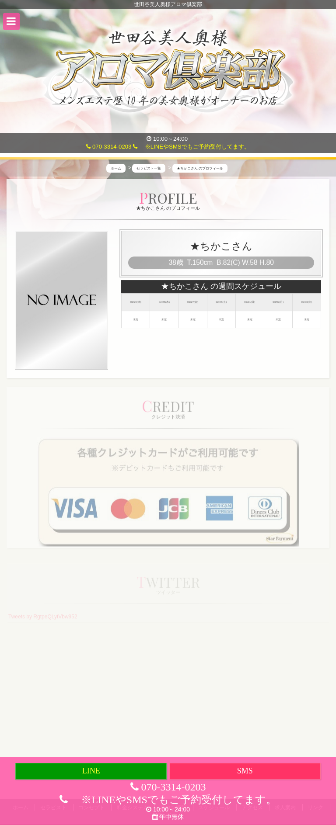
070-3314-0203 (108, 146)
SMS (245, 770)
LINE (91, 770)
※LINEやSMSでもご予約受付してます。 (191, 146)
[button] (11, 21)
